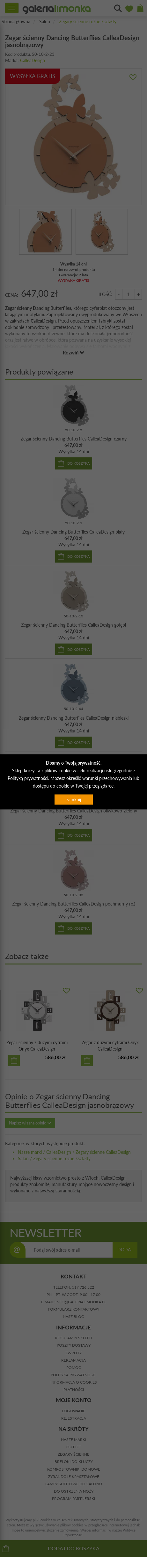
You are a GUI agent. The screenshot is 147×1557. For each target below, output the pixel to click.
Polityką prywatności (28, 778)
